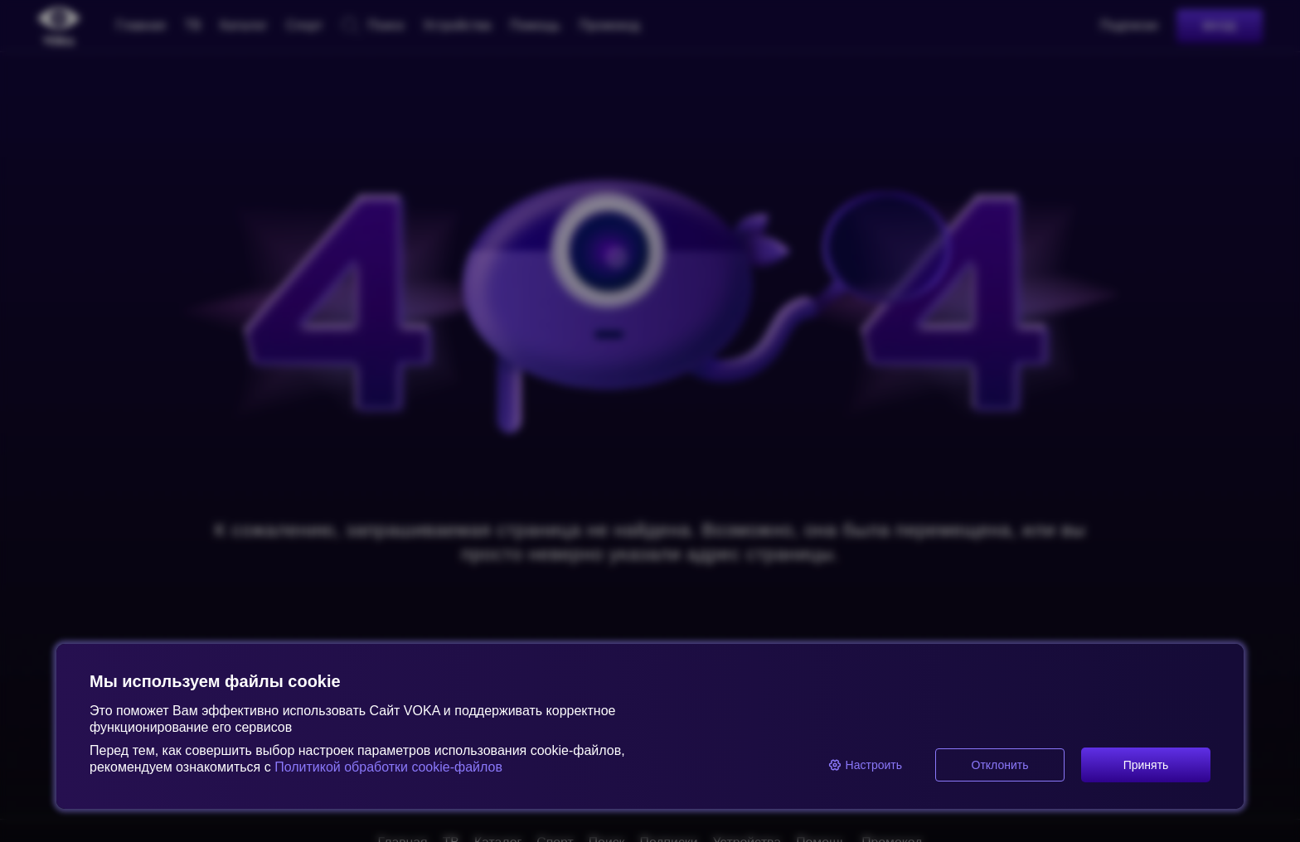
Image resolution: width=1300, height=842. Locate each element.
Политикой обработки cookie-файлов (386, 767)
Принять (1146, 765)
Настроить (865, 765)
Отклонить (1000, 765)
